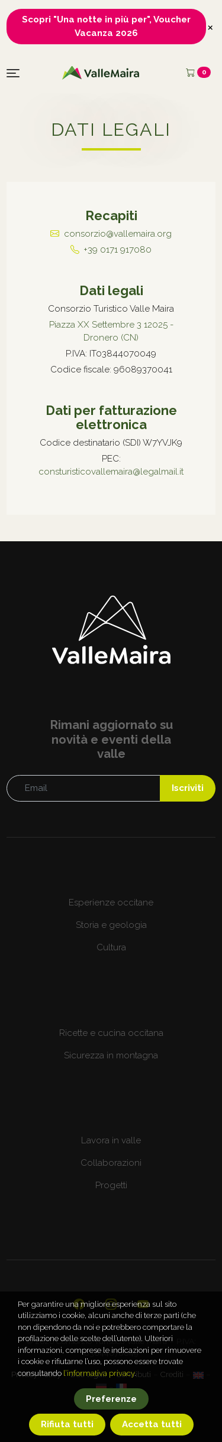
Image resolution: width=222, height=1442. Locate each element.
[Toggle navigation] (13, 73)
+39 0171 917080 (117, 249)
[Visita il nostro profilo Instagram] (111, 1304)
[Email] (83, 788)
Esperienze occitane (111, 902)
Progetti (111, 1185)
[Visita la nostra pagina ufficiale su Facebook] (79, 1304)
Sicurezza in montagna (111, 1055)
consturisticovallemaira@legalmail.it (111, 471)
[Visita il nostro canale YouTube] (143, 1304)
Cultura (111, 947)
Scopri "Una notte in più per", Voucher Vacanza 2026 (106, 26)
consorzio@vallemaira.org (118, 233)
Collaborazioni (111, 1162)
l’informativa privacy (98, 1392)
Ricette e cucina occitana (111, 1033)
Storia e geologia (111, 925)
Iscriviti (188, 788)
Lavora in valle (111, 1140)
